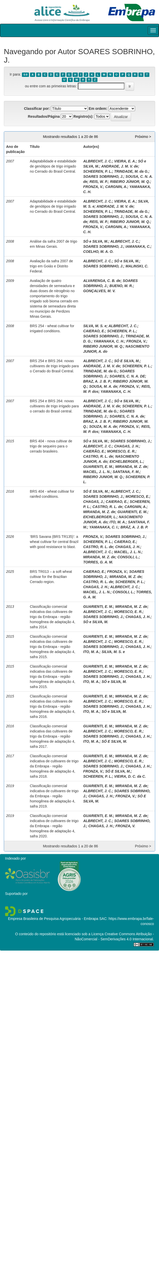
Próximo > (143, 137)
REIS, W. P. (99, 182)
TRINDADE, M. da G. (131, 171)
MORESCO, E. (137, 496)
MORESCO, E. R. (121, 451)
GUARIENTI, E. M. (98, 467)
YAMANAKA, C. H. (109, 341)
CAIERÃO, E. (94, 451)
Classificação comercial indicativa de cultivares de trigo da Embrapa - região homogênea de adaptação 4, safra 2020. (54, 826)
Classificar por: (37, 108)
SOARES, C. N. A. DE (127, 376)
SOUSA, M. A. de (103, 386)
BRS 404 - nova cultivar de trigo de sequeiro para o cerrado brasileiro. (51, 446)
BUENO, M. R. (121, 286)
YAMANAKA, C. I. (103, 527)
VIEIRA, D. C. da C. (130, 776)
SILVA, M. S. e (95, 326)
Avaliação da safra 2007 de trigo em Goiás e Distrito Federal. (51, 266)
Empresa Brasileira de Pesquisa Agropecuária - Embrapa (53, 919)
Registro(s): (84, 116)
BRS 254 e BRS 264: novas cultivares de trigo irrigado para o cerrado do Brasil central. (54, 406)
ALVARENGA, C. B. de (102, 281)
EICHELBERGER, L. (126, 461)
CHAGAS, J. (93, 502)
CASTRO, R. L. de (98, 456)
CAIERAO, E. (94, 331)
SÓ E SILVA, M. (127, 361)
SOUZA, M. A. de (103, 426)
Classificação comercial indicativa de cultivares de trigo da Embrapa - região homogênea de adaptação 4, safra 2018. (54, 766)
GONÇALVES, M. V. (99, 291)
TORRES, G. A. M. (98, 562)
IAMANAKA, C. (137, 246)
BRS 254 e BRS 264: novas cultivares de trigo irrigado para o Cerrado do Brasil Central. (54, 366)
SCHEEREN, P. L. (97, 171)
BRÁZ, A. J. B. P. (134, 527)
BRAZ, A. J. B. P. (97, 381)
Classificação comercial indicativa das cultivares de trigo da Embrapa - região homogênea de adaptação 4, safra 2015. (52, 646)
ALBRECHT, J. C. (97, 161)
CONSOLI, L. (128, 557)
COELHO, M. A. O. (98, 252)
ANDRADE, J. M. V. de (119, 166)
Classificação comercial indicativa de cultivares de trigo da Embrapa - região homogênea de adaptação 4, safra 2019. (54, 796)
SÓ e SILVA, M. (95, 241)
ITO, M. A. (118, 522)
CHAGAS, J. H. (126, 446)
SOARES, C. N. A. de (126, 416)
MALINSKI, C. (136, 266)
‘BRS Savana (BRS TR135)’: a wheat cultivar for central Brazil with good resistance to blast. (54, 542)
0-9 (25, 74)
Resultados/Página (44, 116)
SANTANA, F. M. (126, 472)
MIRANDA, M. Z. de (131, 467)
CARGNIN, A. (116, 187)
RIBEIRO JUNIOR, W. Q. (130, 222)
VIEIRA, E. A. (125, 161)
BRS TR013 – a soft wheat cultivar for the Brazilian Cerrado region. (51, 577)
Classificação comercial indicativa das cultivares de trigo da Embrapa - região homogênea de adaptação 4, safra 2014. (52, 617)
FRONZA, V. (93, 187)
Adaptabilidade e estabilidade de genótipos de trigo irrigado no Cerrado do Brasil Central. (53, 166)
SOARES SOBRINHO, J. (103, 176)
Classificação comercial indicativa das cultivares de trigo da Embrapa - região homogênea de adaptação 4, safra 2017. (52, 736)
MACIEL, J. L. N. (96, 472)
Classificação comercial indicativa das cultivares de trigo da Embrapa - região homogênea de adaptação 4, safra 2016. (52, 706)
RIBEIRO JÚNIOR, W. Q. (130, 182)
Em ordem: (98, 108)
